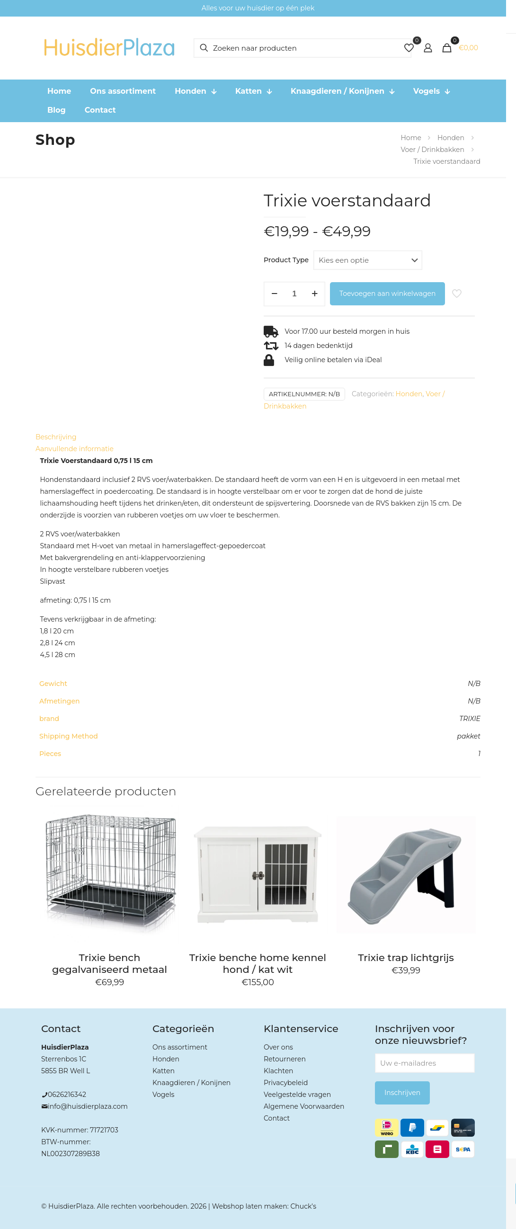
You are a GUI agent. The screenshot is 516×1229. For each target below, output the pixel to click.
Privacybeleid (286, 1082)
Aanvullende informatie (75, 449)
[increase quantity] (314, 294)
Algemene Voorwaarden (304, 1106)
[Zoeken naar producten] (302, 48)
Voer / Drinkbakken (432, 149)
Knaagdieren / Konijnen (191, 1082)
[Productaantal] (294, 294)
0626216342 (67, 1094)
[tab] (258, 437)
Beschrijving (56, 437)
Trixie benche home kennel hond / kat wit (257, 963)
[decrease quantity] (274, 294)
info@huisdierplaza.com (88, 1106)
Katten (163, 1071)
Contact (277, 1118)
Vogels (163, 1094)
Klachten (279, 1071)
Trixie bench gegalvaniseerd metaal (109, 963)
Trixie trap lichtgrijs (406, 957)
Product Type (286, 260)
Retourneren (285, 1059)
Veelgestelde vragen (297, 1094)
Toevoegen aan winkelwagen (387, 293)
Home (410, 138)
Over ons (278, 1047)
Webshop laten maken (249, 1206)
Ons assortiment (179, 1047)
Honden (450, 138)
